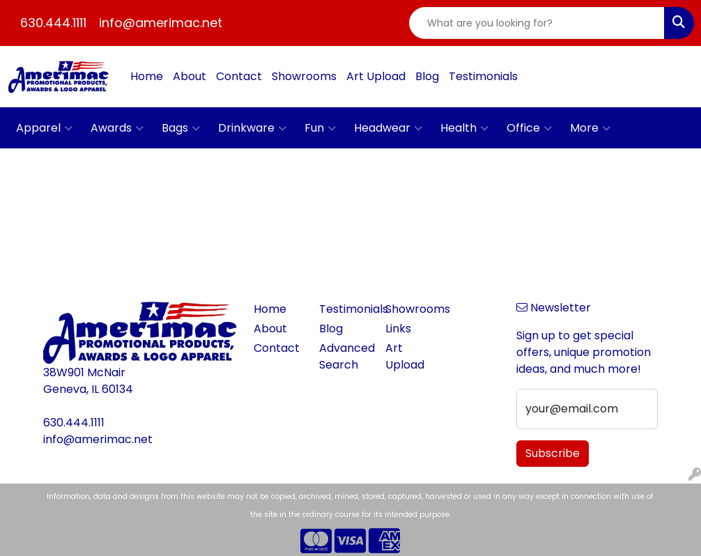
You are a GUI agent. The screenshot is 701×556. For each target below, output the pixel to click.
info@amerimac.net (160, 22)
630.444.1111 (53, 22)
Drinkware (252, 128)
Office (529, 128)
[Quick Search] (537, 23)
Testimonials (483, 76)
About (189, 76)
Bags (181, 128)
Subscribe (552, 453)
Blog (427, 76)
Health (464, 128)
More (590, 128)
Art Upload (376, 76)
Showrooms (304, 76)
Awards (117, 128)
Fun (320, 128)
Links (398, 329)
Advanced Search (343, 356)
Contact (239, 76)
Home (146, 76)
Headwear (388, 128)
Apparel (44, 128)
